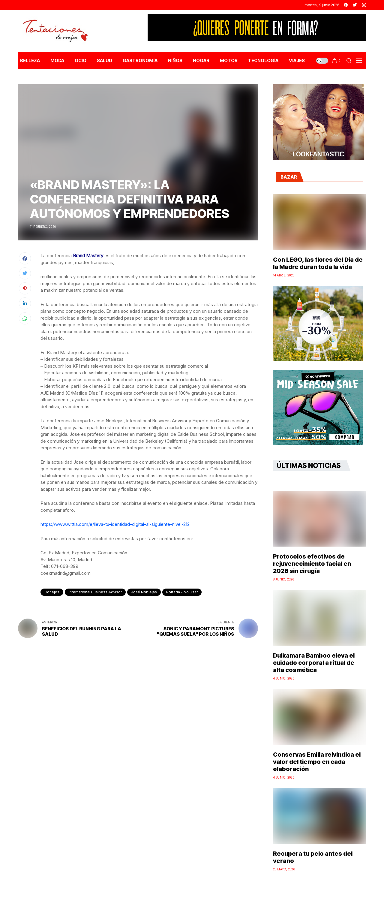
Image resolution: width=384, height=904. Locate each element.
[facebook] (346, 5)
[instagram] (364, 5)
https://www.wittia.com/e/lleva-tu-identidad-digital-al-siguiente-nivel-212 (115, 524)
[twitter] (355, 5)
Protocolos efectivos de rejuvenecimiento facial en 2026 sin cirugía (312, 563)
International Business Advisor (95, 592)
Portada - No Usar (182, 592)
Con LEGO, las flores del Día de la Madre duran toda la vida (318, 263)
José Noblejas (144, 592)
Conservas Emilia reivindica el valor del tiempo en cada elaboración (317, 762)
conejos (51, 592)
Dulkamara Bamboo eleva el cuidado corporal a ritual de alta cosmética (314, 662)
